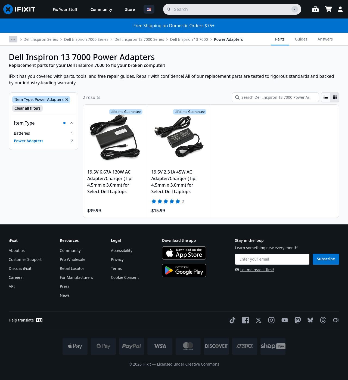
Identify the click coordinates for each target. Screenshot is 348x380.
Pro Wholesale (72, 259)
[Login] (340, 9)
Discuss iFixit (20, 268)
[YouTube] (283, 320)
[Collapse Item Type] (43, 123)
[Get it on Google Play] (184, 270)
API (12, 286)
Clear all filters (27, 108)
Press (64, 286)
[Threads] (322, 320)
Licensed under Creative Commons (188, 364)
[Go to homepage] (21, 9)
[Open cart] (328, 9)
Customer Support (25, 259)
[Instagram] (270, 320)
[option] (43, 133)
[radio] (325, 97)
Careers (15, 277)
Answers (325, 39)
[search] (232, 9)
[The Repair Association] (335, 320)
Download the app (179, 240)
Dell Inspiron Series (40, 39)
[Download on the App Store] (184, 252)
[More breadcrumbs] (13, 39)
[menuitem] (65, 9)
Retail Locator (72, 268)
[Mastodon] (296, 320)
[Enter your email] (272, 259)
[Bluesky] (309, 320)
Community (70, 250)
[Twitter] (257, 320)
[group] (330, 97)
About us (17, 250)
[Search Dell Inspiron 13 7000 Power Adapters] (275, 97)
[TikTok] (231, 320)
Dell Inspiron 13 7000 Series (139, 39)
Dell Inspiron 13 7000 (189, 39)
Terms (116, 268)
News (65, 295)
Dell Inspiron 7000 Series (86, 39)
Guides (301, 39)
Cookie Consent (125, 277)
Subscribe (326, 258)
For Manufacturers (76, 277)
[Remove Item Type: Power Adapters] (66, 99)
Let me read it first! (254, 269)
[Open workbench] (315, 9)
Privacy (117, 259)
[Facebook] (244, 320)
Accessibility (121, 250)
